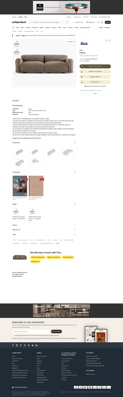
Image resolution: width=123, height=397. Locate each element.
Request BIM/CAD (90, 77)
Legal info (64, 377)
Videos (15, 225)
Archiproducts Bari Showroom (19, 372)
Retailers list (90, 82)
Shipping (64, 368)
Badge (15, 204)
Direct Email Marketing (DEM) (93, 363)
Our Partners (15, 361)
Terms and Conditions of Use (85, 392)
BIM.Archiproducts (41, 377)
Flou (81, 50)
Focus (38, 368)
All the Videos (40, 375)
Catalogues (16, 172)
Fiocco (88, 61)
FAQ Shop (64, 379)
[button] (69, 17)
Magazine (39, 363)
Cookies (75, 392)
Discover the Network (17, 358)
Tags (14, 234)
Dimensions (16, 142)
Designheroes (40, 382)
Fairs (38, 365)
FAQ (13, 363)
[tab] (17, 353)
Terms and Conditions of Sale (69, 375)
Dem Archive (40, 372)
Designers (39, 361)
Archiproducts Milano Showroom (20, 370)
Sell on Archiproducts (91, 361)
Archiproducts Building (42, 379)
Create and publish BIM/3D (93, 358)
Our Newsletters (41, 370)
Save (95, 93)
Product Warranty (66, 370)
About (13, 356)
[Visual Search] (67, 22)
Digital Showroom (90, 374)
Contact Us (15, 365)
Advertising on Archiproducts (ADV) (95, 365)
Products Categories (42, 356)
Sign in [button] (108, 22)
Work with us (15, 368)
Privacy (62, 392)
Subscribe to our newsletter (19, 377)
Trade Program (93, 17)
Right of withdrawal (66, 372)
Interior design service (67, 358)
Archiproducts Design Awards (19, 375)
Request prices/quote (91, 66)
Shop (63, 363)
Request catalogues (91, 71)
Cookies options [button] (69, 391)
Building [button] (20, 17)
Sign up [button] (24, 35)
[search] (30, 22)
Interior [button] (14, 17)
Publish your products (91, 356)
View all (57, 243)
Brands (38, 358)
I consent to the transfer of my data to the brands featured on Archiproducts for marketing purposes (36, 335)
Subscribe (56, 331)
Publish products (77, 17)
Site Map (108, 392)
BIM (25, 17)
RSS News (95, 392)
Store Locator (65, 365)
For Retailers (86, 17)
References (16, 230)
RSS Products (102, 392)
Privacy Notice (32, 338)
